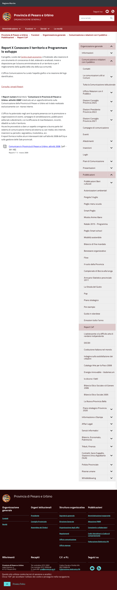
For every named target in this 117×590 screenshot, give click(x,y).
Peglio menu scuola (93, 203)
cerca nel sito (86, 18)
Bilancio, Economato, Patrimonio (99, 438)
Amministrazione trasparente (99, 515)
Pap (85, 293)
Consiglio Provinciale (39, 521)
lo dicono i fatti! (91, 378)
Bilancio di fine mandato (95, 244)
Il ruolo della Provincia (94, 264)
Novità (4, 524)
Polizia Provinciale (99, 464)
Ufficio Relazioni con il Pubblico (99, 92)
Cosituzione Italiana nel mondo (98, 349)
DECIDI (87, 342)
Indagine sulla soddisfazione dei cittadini (98, 357)
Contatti (86, 68)
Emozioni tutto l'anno (94, 320)
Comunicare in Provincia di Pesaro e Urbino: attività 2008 (35, 146)
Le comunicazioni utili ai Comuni (99, 76)
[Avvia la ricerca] (111, 18)
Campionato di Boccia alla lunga (98, 271)
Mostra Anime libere (93, 217)
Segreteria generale (67, 515)
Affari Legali (99, 424)
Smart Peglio (89, 210)
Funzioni (29, 28)
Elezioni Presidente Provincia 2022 (99, 110)
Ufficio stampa (64, 545)
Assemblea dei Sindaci (39, 527)
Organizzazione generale (54, 35)
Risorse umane (99, 471)
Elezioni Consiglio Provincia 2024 (99, 101)
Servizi (43, 28)
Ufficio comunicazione (67, 539)
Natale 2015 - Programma (96, 224)
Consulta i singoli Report (12, 86)
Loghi (85, 154)
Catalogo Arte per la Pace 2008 (98, 365)
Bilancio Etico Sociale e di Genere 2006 (99, 387)
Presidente (35, 515)
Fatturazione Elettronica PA (98, 541)
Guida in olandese (92, 313)
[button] (111, 46)
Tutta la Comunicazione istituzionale (99, 84)
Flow (86, 257)
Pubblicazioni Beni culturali (100, 182)
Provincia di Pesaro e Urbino (33, 15)
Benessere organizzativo (95, 250)
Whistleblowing (99, 478)
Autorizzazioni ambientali (95, 190)
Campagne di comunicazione (96, 127)
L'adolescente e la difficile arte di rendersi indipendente (98, 335)
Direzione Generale (66, 521)
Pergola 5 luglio (91, 197)
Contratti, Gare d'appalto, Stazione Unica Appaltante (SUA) (99, 455)
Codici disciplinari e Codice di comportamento (99, 534)
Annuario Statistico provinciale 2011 (98, 279)
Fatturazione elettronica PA (69, 569)
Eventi (86, 134)
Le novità (58, 28)
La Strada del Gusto (93, 286)
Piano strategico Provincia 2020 (99, 409)
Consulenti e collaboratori (97, 527)
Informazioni (99, 53)
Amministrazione (10, 28)
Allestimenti (99, 141)
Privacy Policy (19, 583)
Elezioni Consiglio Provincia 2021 (99, 119)
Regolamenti (64, 533)
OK (7, 584)
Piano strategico (91, 300)
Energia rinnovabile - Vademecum (99, 372)
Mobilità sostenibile (92, 237)
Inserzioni (99, 148)
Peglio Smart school (93, 230)
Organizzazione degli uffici (69, 527)
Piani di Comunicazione (99, 161)
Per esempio (89, 306)
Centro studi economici (31, 56)
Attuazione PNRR (94, 521)
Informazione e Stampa (99, 417)
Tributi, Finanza (99, 446)
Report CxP (22, 37)
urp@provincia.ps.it (47, 569)
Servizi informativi (99, 430)
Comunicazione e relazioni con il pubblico (88, 35)
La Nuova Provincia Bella (95, 401)
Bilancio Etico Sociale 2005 (96, 394)
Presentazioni (99, 168)
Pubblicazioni (7, 37)
